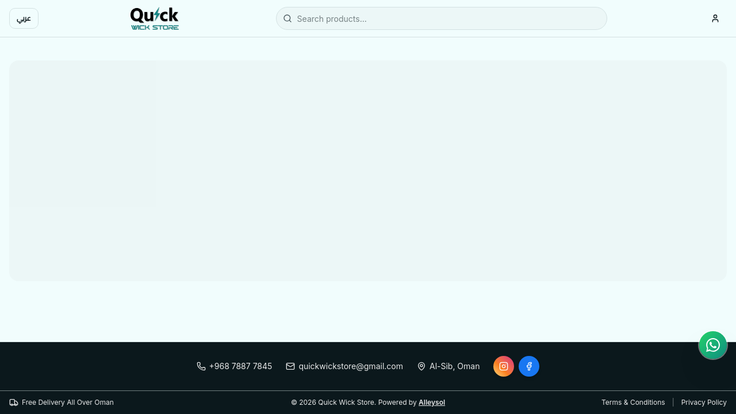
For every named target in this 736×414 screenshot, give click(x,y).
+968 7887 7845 (235, 366)
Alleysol (432, 402)
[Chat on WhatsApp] (713, 345)
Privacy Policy (704, 402)
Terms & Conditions (633, 402)
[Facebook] (529, 366)
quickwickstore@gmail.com (344, 366)
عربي (24, 18)
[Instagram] (503, 366)
